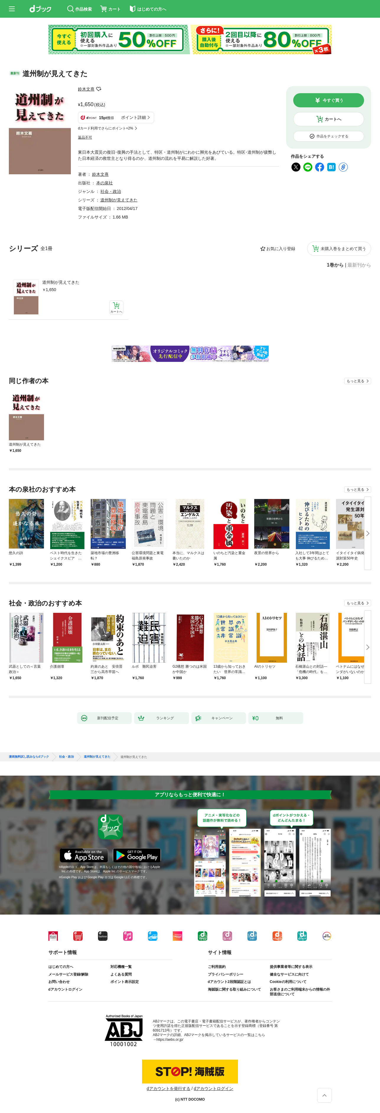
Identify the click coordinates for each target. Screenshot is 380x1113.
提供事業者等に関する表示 (291, 967)
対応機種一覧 (121, 967)
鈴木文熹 (86, 89)
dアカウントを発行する (168, 1088)
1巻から (335, 265)
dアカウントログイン (65, 989)
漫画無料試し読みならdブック (29, 756)
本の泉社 (104, 182)
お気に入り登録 (280, 248)
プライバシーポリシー (225, 974)
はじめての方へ (60, 967)
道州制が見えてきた (60, 282)
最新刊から (359, 265)
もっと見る (355, 381)
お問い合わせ (59, 982)
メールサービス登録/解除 (68, 974)
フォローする (99, 89)
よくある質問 (121, 974)
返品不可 (85, 137)
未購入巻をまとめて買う (343, 248)
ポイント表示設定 (124, 982)
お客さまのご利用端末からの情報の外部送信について (300, 991)
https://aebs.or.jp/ (169, 1040)
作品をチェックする (332, 136)
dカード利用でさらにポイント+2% (105, 128)
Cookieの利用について (288, 982)
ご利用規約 (217, 967)
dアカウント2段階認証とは (229, 982)
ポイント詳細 (133, 117)
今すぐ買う (333, 100)
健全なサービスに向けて (289, 974)
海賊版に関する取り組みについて (234, 989)
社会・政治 (110, 191)
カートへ (333, 119)
